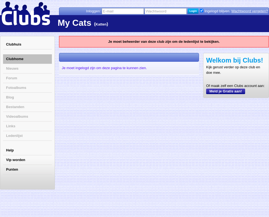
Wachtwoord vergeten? (249, 11)
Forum (11, 78)
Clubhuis (13, 44)
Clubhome (15, 59)
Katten (101, 24)
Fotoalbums (16, 88)
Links (10, 126)
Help (10, 150)
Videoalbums (17, 116)
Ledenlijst (14, 136)
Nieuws (12, 68)
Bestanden (15, 107)
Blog (10, 97)
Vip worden (15, 160)
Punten (12, 169)
